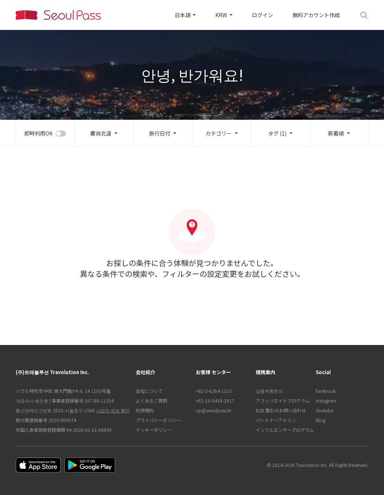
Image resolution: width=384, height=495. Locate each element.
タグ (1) (277, 133)
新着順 (336, 133)
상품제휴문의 (269, 391)
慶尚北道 (100, 133)
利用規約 (145, 410)
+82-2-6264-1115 (214, 391)
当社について (149, 391)
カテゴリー (219, 133)
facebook (326, 391)
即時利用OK (38, 133)
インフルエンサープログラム (282, 430)
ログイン (262, 15)
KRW (221, 15)
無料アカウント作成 (316, 15)
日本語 (183, 15)
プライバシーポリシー (158, 420)
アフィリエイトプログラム (282, 400)
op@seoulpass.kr (213, 410)
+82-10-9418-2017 (215, 400)
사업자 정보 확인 (113, 410)
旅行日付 (159, 133)
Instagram (326, 400)
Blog (321, 420)
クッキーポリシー (154, 430)
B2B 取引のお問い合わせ (281, 410)
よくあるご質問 (151, 400)
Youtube (324, 410)
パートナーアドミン (276, 420)
